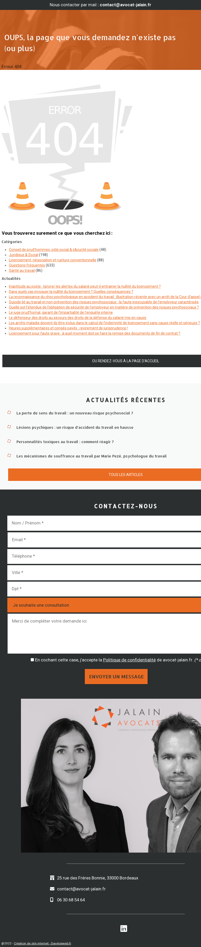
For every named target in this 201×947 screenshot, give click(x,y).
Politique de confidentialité (129, 659)
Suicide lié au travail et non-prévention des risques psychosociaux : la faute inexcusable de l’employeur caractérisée (104, 302)
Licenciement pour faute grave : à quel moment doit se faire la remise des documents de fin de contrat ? (94, 333)
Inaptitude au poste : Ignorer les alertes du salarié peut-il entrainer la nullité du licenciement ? (85, 286)
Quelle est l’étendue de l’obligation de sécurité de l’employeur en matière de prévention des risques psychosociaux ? (104, 307)
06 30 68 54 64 (71, 899)
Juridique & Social (23, 255)
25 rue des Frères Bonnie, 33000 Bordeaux (97, 877)
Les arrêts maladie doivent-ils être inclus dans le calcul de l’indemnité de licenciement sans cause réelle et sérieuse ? (104, 323)
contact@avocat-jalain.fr (81, 888)
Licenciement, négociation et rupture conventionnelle (52, 260)
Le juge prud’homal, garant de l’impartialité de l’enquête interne (61, 312)
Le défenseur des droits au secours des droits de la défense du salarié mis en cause (77, 318)
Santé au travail (22, 270)
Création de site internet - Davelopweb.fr (42, 943)
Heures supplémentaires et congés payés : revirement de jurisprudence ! (68, 328)
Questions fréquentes (27, 265)
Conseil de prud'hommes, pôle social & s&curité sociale (54, 250)
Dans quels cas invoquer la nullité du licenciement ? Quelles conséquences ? (71, 291)
